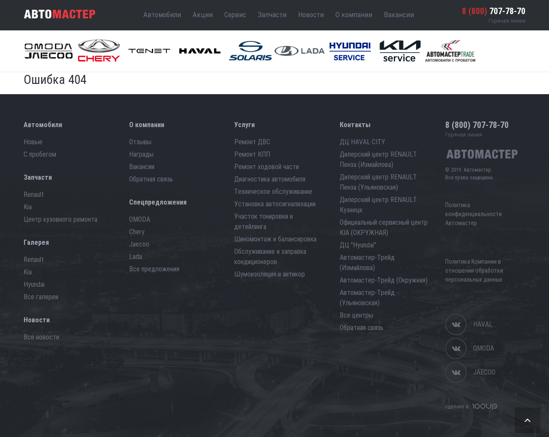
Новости (311, 14)
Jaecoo (139, 244)
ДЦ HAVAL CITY (362, 142)
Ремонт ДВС (252, 142)
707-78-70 (493, 11)
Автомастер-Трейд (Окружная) (384, 280)
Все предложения (154, 269)
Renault (34, 194)
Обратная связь (151, 179)
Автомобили (162, 14)
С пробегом (40, 154)
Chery (137, 232)
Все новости (41, 337)
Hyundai (34, 284)
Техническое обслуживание (273, 191)
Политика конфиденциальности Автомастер (473, 214)
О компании (353, 14)
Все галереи (41, 297)
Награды (141, 154)
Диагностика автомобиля (269, 179)
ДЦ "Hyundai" (358, 245)
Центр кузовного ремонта (60, 219)
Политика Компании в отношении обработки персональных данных (474, 270)
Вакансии (399, 14)
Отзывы (140, 142)
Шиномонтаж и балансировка (275, 239)
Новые (33, 142)
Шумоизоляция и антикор (269, 274)
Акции (203, 14)
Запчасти (272, 14)
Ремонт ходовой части (266, 167)
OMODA (139, 219)
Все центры (356, 315)
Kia (28, 207)
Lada (135, 257)
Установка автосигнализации (275, 204)
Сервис (235, 14)
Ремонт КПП (252, 154)
